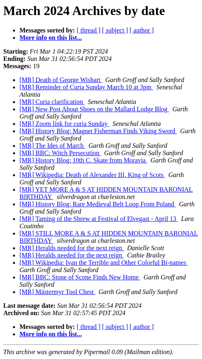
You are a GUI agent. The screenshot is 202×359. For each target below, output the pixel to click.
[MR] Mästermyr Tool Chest (57, 291)
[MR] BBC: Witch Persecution (60, 152)
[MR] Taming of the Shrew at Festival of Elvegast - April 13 (98, 218)
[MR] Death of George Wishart (60, 79)
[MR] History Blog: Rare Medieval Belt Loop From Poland (97, 204)
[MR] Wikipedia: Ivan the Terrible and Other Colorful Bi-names (103, 262)
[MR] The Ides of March (52, 145)
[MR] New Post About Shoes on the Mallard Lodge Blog (94, 109)
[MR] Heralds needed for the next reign (71, 247)
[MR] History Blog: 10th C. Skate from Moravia (83, 160)
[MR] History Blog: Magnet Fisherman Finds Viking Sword (98, 131)
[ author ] (142, 30)
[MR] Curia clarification (51, 101)
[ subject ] (115, 30)
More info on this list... (50, 37)
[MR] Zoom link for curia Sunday (64, 123)
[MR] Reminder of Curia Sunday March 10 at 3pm (86, 87)
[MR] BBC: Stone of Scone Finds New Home (79, 277)
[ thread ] (89, 30)
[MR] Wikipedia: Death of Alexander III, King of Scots (92, 174)
